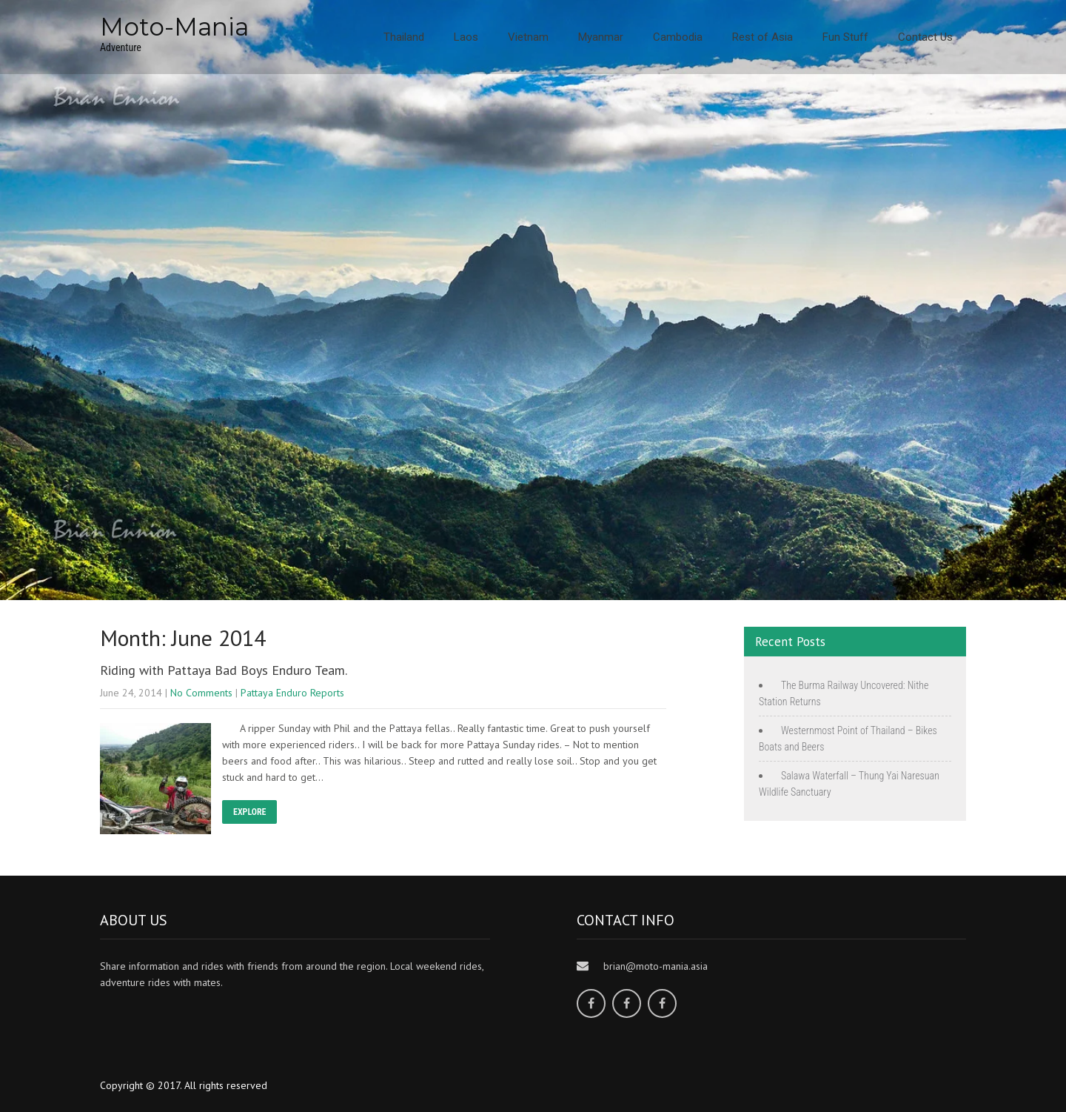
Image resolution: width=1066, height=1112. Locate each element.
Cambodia (678, 37)
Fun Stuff (845, 37)
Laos (466, 37)
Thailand (403, 37)
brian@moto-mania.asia (655, 966)
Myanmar (600, 37)
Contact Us (925, 37)
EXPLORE (249, 812)
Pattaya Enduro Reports (292, 692)
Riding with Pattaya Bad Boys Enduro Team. (223, 670)
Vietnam (528, 37)
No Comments (201, 692)
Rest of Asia (762, 37)
